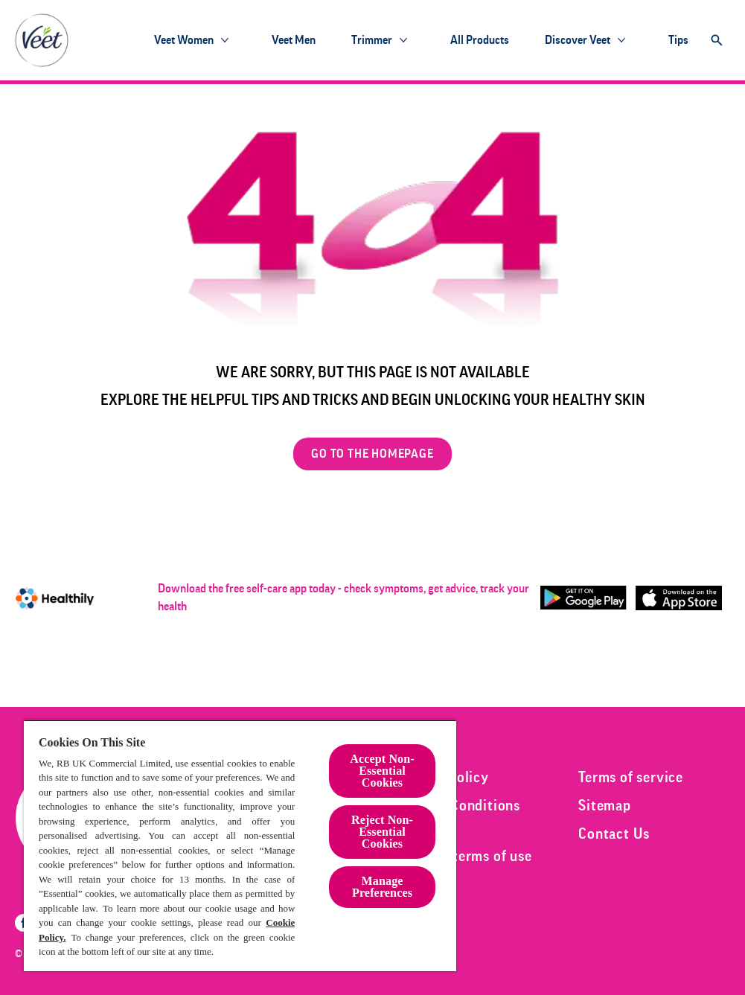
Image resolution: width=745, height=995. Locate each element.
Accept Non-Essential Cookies (382, 770)
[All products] (479, 40)
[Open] (716, 40)
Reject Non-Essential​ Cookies (382, 831)
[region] (240, 845)
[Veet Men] (294, 40)
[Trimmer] (371, 40)
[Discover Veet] (577, 40)
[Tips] (678, 40)
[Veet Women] (184, 40)
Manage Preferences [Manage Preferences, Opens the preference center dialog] (382, 886)
